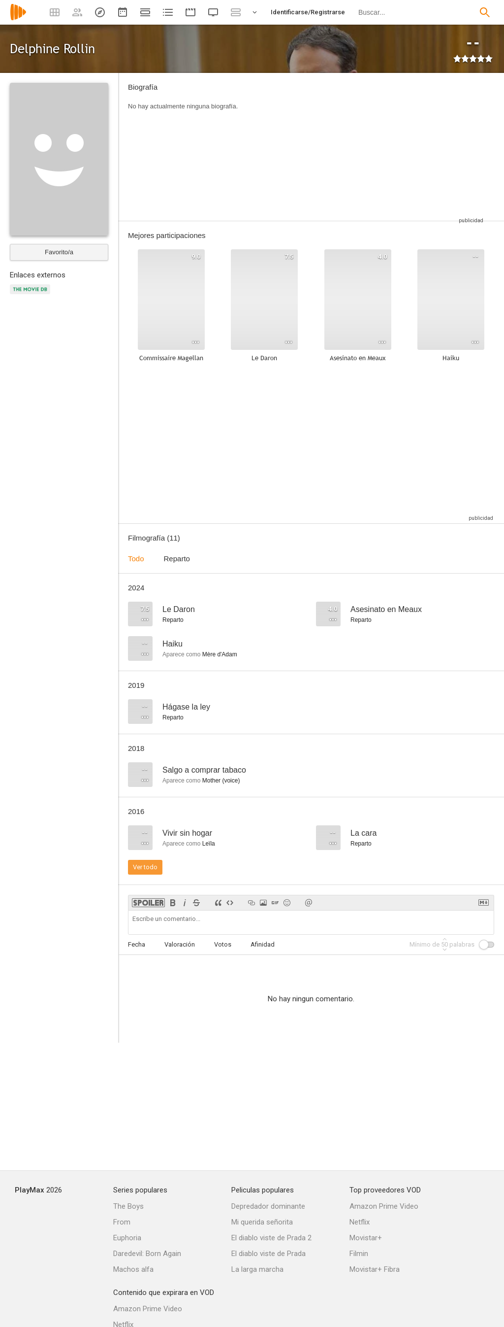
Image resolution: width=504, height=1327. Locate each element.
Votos (222, 944)
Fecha (136, 944)
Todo (136, 558)
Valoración (179, 944)
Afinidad (263, 944)
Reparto (177, 558)
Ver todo (145, 867)
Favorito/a (59, 252)
